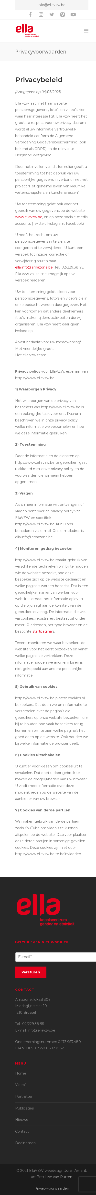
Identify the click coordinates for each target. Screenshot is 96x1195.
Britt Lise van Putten (54, 1177)
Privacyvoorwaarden (51, 1188)
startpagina (42, 631)
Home (20, 1073)
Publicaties (24, 1108)
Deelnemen (25, 1143)
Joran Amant (75, 1170)
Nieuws (21, 1120)
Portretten (24, 1096)
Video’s (21, 1085)
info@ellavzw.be (51, 5)
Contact (22, 1131)
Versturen (30, 972)
